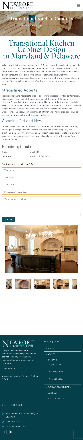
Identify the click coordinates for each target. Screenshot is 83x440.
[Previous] (4, 284)
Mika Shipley (57, 379)
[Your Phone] (41, 177)
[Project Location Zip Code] (41, 192)
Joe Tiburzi (56, 364)
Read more (8, 368)
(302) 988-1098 (13, 421)
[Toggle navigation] (78, 5)
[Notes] (41, 206)
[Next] (78, 284)
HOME (50, 348)
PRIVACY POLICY (55, 398)
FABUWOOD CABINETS (59, 387)
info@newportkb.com (16, 426)
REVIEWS (52, 360)
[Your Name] (41, 170)
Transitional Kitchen (52, 25)
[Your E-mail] (41, 184)
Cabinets (34, 25)
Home (24, 25)
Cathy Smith (57, 371)
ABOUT (51, 354)
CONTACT (52, 393)
